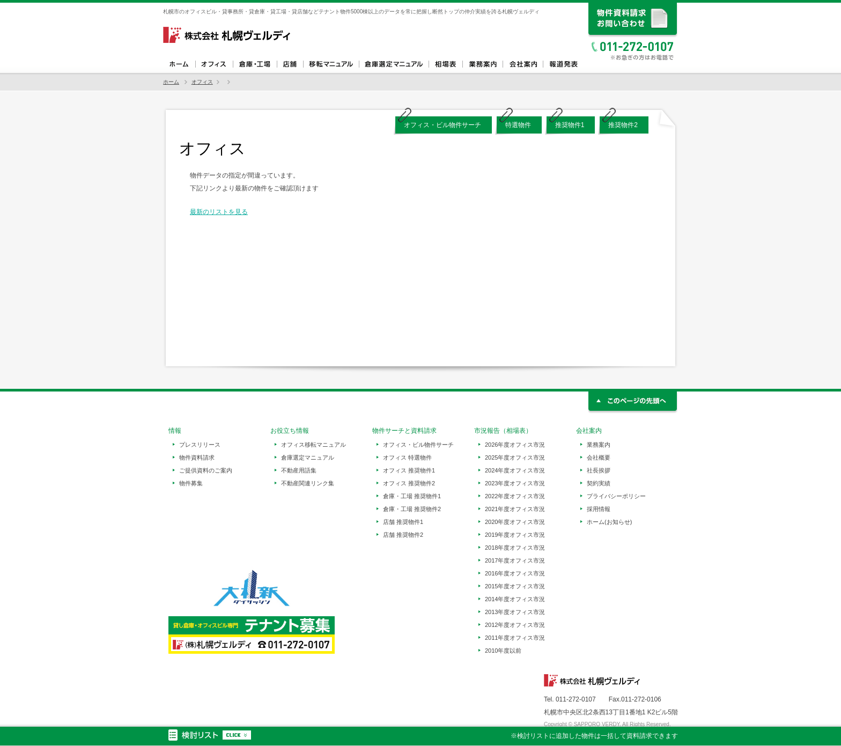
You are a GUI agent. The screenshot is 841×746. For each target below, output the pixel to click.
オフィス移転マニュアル (330, 64)
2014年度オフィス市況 (515, 599)
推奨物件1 (570, 125)
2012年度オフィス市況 (515, 625)
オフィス (214, 64)
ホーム (179, 64)
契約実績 (598, 483)
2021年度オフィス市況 (515, 509)
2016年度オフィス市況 (515, 573)
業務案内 (482, 64)
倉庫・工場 (254, 64)
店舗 (290, 64)
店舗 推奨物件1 (403, 522)
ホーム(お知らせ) (609, 522)
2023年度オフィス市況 (515, 483)
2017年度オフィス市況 (515, 560)
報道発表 (563, 64)
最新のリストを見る (219, 212)
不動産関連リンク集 (307, 483)
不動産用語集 (298, 470)
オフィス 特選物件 (407, 457)
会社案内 (522, 64)
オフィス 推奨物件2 (409, 483)
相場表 (445, 64)
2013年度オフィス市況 (515, 612)
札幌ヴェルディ (227, 35)
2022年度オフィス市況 (515, 496)
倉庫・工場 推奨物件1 (412, 496)
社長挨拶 (598, 470)
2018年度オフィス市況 (515, 547)
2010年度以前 (503, 650)
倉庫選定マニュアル (393, 64)
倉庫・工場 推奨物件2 (412, 509)
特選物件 (518, 125)
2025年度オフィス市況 (515, 457)
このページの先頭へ (633, 402)
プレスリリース (199, 444)
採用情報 (598, 509)
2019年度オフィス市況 (515, 534)
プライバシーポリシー (616, 496)
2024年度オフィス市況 (515, 470)
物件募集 (191, 483)
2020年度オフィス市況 (515, 522)
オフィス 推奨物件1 (409, 470)
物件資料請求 (197, 457)
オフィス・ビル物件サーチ (442, 125)
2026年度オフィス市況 (515, 444)
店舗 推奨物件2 (403, 534)
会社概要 (598, 457)
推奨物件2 (623, 125)
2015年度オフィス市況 (515, 586)
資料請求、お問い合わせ (633, 20)
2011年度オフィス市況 (515, 637)
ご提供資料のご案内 (205, 470)
